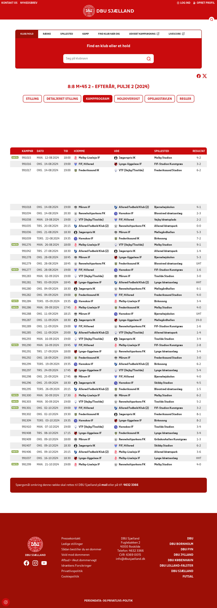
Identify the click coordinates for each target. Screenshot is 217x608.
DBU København (180, 560)
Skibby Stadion (163, 383)
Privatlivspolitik (72, 571)
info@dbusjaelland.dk (130, 558)
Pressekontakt (70, 538)
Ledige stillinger (72, 544)
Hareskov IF (126, 213)
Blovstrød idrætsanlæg (168, 213)
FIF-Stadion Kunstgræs (168, 164)
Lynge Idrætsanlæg (166, 282)
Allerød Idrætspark (165, 226)
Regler (185, 99)
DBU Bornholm (181, 544)
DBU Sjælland (182, 571)
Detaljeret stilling (62, 99)
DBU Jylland (183, 554)
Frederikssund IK (89, 170)
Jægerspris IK (127, 158)
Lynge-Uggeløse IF (130, 164)
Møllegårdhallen (164, 232)
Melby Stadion (163, 158)
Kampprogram (97, 99)
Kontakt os (9, 3)
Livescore (176, 34)
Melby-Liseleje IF (89, 158)
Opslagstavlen (160, 99)
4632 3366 (130, 484)
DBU (190, 538)
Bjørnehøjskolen (164, 207)
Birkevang (160, 238)
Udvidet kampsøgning (144, 34)
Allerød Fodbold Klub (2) (134, 207)
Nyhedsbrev (28, 3)
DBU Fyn (187, 549)
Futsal (188, 576)
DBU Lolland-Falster (176, 565)
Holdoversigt (128, 99)
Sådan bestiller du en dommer (81, 549)
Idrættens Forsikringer (76, 565)
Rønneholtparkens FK (92, 213)
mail (104, 484)
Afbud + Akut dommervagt (79, 560)
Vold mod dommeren (75, 554)
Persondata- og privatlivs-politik (108, 601)
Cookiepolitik (70, 576)
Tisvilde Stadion (164, 276)
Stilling (32, 99)
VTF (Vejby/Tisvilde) (131, 170)
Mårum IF (84, 207)
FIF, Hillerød (86, 164)
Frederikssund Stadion (168, 170)
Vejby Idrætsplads (165, 219)
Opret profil (204, 2)
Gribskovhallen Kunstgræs (170, 439)
